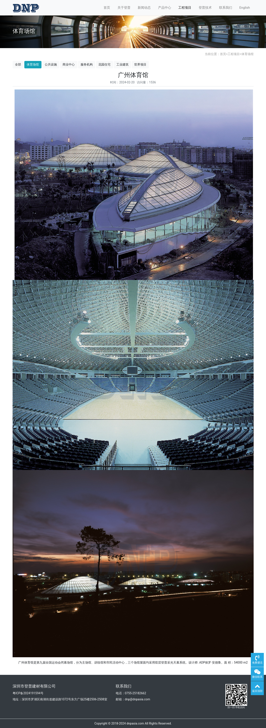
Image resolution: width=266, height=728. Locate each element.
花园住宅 (104, 64)
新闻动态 (144, 8)
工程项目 (184, 8)
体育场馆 (247, 54)
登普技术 (205, 8)
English (244, 8)
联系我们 (225, 8)
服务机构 (87, 64)
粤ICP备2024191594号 (28, 693)
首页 (107, 8)
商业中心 (69, 64)
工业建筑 (122, 64)
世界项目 (140, 64)
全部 (18, 64)
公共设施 (51, 64)
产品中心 (164, 8)
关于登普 (124, 8)
